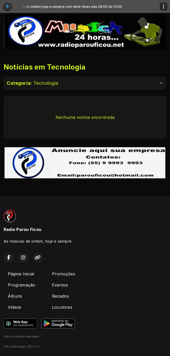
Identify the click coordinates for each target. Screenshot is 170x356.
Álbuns (15, 296)
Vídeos (14, 307)
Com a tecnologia (22, 346)
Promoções (63, 273)
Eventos (60, 285)
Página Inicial (21, 273)
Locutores (62, 307)
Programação (21, 285)
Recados (60, 296)
